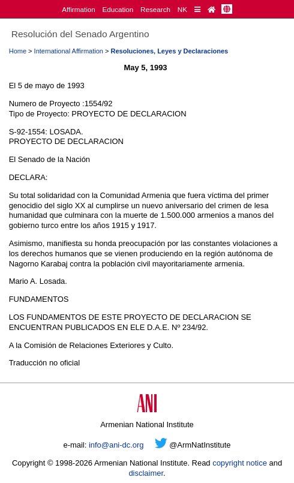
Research (155, 9)
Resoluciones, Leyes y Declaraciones (170, 51)
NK (182, 9)
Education (117, 9)
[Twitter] (161, 444)
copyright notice (239, 462)
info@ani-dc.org (116, 444)
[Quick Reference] (197, 9)
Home (17, 51)
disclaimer (145, 473)
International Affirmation (68, 51)
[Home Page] (211, 9)
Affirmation (78, 9)
